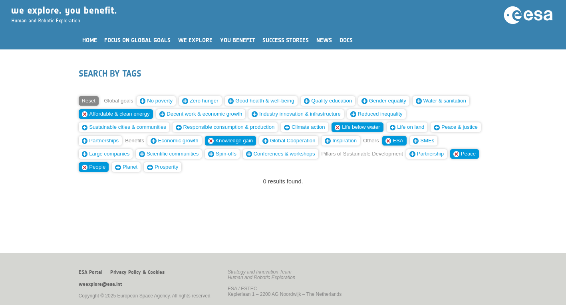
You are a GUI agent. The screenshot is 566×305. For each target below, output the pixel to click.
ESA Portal (90, 272)
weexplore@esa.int (100, 284)
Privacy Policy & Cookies (137, 272)
